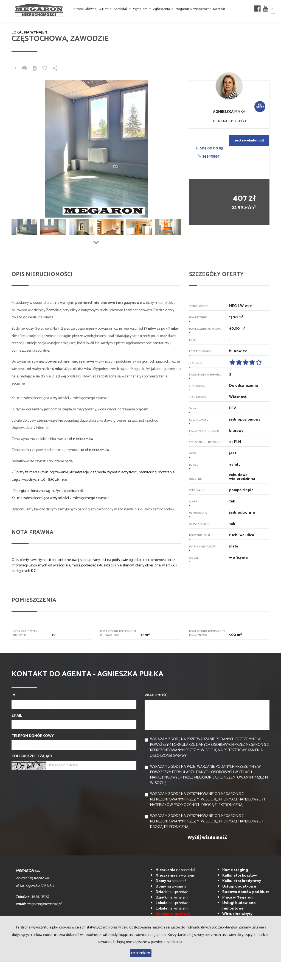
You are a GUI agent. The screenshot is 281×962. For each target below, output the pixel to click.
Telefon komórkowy (33, 736)
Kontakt (219, 9)
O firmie (105, 9)
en (273, 13)
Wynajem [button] (142, 9)
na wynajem (175, 875)
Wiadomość (156, 695)
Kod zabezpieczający (32, 756)
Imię (15, 695)
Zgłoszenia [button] (163, 9)
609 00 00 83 (209, 148)
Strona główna (84, 9)
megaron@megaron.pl (43, 904)
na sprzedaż (175, 870)
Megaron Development (193, 9)
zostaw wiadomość (249, 140)
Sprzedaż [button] (122, 9)
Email (17, 716)
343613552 (209, 156)
